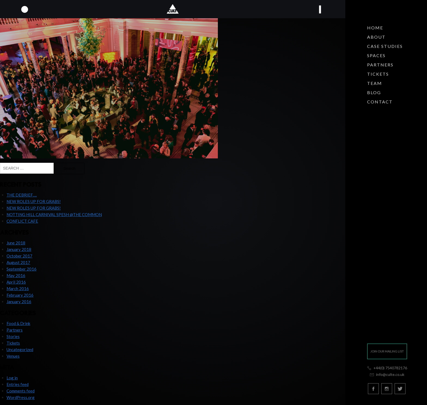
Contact (380, 101)
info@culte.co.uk (387, 374)
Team (374, 83)
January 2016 (19, 301)
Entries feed (18, 384)
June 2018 (16, 242)
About (376, 36)
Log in (12, 377)
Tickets (378, 73)
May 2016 (16, 275)
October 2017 (19, 255)
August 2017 (18, 262)
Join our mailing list (387, 351)
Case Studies (385, 46)
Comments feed (21, 390)
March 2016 (18, 288)
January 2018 (19, 249)
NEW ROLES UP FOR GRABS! (34, 201)
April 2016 (16, 282)
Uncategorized (20, 349)
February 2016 (20, 295)
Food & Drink (18, 323)
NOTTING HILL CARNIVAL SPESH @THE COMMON (54, 214)
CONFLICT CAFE (22, 221)
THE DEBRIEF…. (22, 194)
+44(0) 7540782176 (387, 368)
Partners (380, 64)
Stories (13, 336)
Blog (374, 92)
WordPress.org (21, 397)
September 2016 (21, 268)
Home (375, 27)
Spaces (376, 55)
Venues (13, 356)
